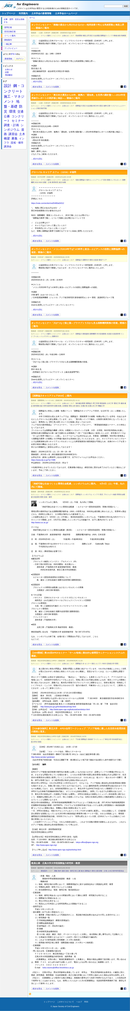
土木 (22, 134)
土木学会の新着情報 (41, 13)
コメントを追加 (52, 87)
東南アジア (103, 260)
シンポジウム (87, 494)
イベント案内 (46, 35)
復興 (105, 106)
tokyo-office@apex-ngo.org (87, 842)
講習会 (13, 134)
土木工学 (110, 403)
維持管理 (50, 406)
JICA (36, 182)
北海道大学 (110, 663)
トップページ (8, 13)
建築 (122, 403)
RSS (86, 1002)
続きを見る (37, 86)
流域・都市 (48, 497)
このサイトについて (65, 1002)
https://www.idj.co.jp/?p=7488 (43, 460)
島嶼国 (123, 35)
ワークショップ (99, 739)
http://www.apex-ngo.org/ (46, 845)
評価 (38, 108)
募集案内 (44, 871)
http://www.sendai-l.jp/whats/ (43, 757)
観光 (82, 871)
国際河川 (86, 260)
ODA (105, 180)
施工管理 (43, 406)
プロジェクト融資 (109, 494)
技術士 (78, 406)
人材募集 (65, 406)
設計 (7, 86)
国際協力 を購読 (30, 994)
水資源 (95, 260)
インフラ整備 (112, 35)
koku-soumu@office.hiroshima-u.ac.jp (58, 968)
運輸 (55, 871)
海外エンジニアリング (94, 180)
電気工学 (117, 403)
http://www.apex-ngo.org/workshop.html (64, 850)
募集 (15, 138)
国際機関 (92, 334)
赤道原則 (36, 497)
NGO (41, 182)
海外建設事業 (80, 403)
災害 (108, 106)
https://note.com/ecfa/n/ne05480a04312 (47, 203)
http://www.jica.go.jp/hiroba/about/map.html (58, 707)
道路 (63, 871)
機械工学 (101, 406)
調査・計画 (47, 182)
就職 (55, 406)
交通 (97, 871)
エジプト (98, 663)
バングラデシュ (46, 336)
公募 (78, 871)
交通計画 (84, 406)
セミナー (88, 663)
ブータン (36, 336)
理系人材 (72, 406)
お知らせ (65, 35)
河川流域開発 (101, 334)
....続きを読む (37, 81)
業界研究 (55, 182)
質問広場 (8, 27)
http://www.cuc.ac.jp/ (39, 523)
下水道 (78, 739)
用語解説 (8, 75)
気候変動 (79, 35)
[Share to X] (122, 86)
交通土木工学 (93, 406)
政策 (119, 35)
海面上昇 (86, 35)
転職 (64, 182)
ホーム (32, 18)
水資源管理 (116, 334)
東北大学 (108, 739)
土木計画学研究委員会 (116, 871)
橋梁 (7, 138)
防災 (91, 35)
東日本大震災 (98, 106)
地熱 (77, 180)
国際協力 (103, 35)
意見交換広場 (9, 32)
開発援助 (86, 334)
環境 (91, 260)
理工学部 (96, 403)
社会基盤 (96, 35)
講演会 (8, 146)
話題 (7, 72)
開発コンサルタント (114, 180)
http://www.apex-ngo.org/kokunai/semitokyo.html (70, 709)
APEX (35, 742)
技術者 (90, 739)
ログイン (20, 59)
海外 (59, 871)
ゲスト (13, 54)
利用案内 (23, 13)
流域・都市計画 (71, 871)
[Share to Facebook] (125, 86)
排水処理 (115, 739)
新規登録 (8, 59)
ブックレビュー (10, 48)
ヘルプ (79, 1002)
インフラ (96, 494)
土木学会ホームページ (66, 13)
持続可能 (43, 108)
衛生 (93, 663)
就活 (60, 182)
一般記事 (8, 44)
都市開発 (36, 406)
